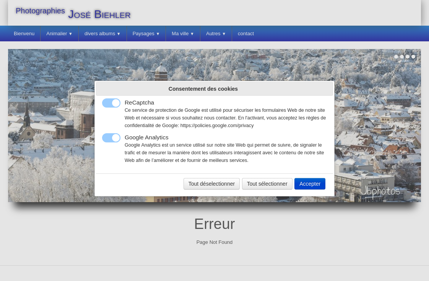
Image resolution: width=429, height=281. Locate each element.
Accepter (309, 184)
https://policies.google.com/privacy (217, 125)
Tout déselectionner (211, 184)
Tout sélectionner (267, 184)
